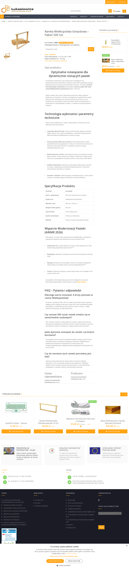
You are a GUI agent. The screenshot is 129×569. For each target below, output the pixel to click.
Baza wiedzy (111, 16)
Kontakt (70, 525)
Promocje (73, 16)
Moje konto (111, 2)
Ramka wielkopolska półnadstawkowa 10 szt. (48, 422)
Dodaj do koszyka (114, 70)
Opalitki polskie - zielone (16, 423)
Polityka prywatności (75, 503)
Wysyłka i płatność (74, 506)
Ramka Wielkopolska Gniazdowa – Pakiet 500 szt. (89, 21)
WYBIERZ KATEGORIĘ (12, 16)
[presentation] (113, 519)
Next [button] (125, 394)
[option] (16, 417)
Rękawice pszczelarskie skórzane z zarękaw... (80, 420)
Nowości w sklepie (97, 16)
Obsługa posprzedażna (11, 517)
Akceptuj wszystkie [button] (55, 561)
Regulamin (71, 500)
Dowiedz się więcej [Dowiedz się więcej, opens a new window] (71, 553)
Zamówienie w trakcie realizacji (14, 508)
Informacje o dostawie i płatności (56, 61)
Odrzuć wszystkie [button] (74, 561)
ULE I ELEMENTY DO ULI (33, 21)
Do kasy (122, 2)
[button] (64, 556)
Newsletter (71, 527)
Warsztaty (83, 16)
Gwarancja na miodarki (11, 514)
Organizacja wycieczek (11, 520)
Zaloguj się (39, 500)
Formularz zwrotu (74, 509)
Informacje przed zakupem (12, 505)
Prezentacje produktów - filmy (25, 449)
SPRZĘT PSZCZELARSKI (15, 21)
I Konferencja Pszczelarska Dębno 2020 (81, 512)
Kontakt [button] (121, 16)
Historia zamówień (41, 506)
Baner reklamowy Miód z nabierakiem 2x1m (117, 61)
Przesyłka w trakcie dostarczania (15, 511)
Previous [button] (122, 394)
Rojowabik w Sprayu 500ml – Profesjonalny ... (116, 42)
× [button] (126, 546)
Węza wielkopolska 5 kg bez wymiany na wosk (113, 422)
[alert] (64, 556)
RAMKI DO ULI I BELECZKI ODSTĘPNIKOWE (56, 21)
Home (3, 21)
